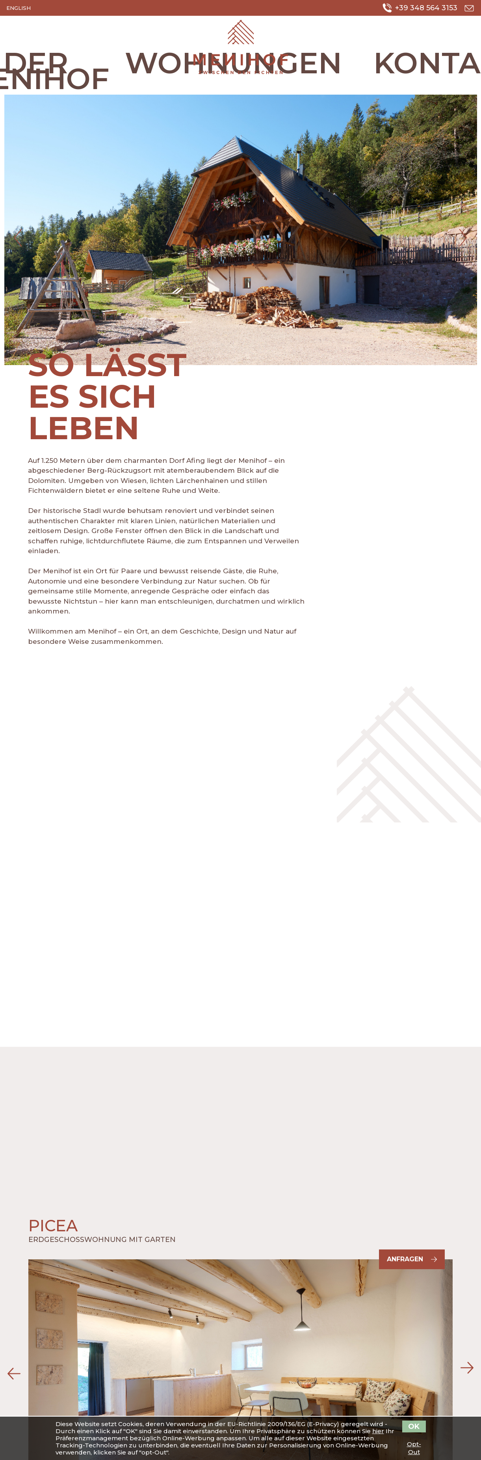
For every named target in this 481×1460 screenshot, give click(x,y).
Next (463, 238)
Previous (18, 238)
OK (414, 1426)
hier (378, 1431)
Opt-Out (414, 1444)
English (18, 8)
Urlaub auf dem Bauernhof (240, 47)
